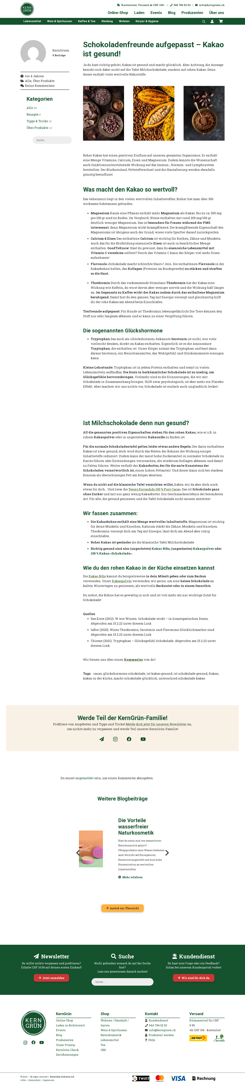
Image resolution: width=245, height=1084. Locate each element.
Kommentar (133, 659)
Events (61, 1030)
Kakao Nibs (161, 549)
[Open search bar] (204, 21)
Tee (103, 1045)
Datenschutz (34, 1080)
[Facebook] (129, 739)
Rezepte (34, 114)
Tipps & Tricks (39, 121)
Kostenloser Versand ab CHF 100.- (141, 5)
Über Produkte (39, 128)
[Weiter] (166, 852)
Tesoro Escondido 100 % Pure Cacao (154, 489)
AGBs (23, 1080)
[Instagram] (115, 739)
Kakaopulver (203, 549)
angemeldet (84, 778)
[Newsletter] (101, 739)
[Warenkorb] (221, 21)
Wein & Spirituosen (114, 1030)
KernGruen (60, 50)
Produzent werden (161, 1035)
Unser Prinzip (65, 1045)
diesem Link (141, 623)
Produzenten (65, 1040)
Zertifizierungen (67, 1054)
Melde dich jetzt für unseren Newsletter (156, 724)
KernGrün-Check (67, 1050)
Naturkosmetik (111, 1035)
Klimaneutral (198, 1020)
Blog (59, 1035)
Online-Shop (64, 1020)
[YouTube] (143, 739)
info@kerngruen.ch (210, 5)
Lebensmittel (110, 1040)
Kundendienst (158, 1020)
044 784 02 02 (180, 5)
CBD (103, 1050)
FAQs (151, 1040)
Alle (32, 108)
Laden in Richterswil (70, 1025)
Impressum (48, 1080)
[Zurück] (78, 852)
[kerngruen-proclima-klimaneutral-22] (219, 1038)
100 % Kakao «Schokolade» (111, 553)
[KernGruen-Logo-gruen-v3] (27, 9)
